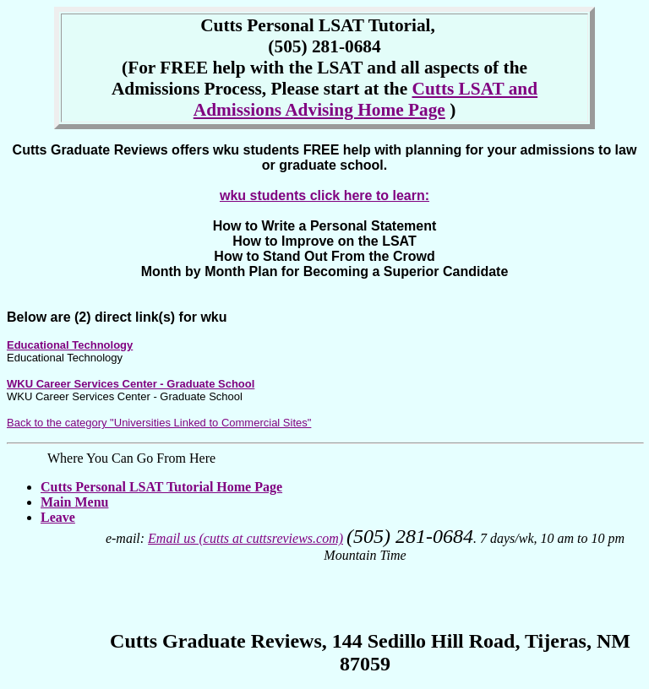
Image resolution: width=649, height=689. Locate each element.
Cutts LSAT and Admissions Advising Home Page (365, 99)
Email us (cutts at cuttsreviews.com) (245, 538)
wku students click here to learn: (324, 195)
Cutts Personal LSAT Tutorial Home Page (161, 487)
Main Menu (74, 502)
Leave (58, 517)
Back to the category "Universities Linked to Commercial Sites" (159, 422)
